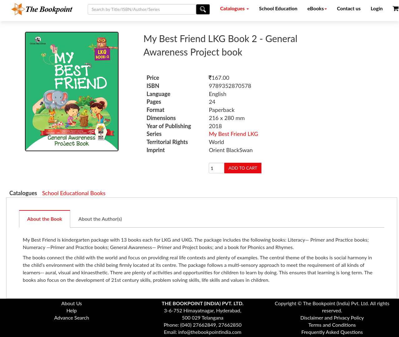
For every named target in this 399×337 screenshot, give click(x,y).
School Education (278, 8)
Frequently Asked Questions (332, 332)
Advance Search (71, 317)
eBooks (317, 8)
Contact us (349, 8)
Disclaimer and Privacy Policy (332, 317)
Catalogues (234, 8)
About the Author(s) (100, 219)
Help (71, 310)
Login (377, 8)
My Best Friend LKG (233, 133)
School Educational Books (73, 193)
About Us (71, 303)
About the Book (44, 219)
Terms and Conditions (332, 325)
